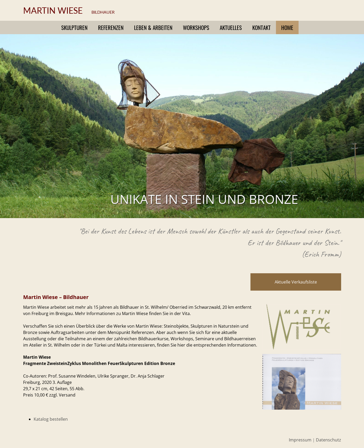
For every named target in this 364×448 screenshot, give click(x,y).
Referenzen (111, 27)
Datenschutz (328, 440)
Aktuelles (231, 27)
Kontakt (261, 27)
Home (287, 27)
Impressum (300, 440)
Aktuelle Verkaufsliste (296, 282)
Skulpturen (74, 27)
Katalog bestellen (51, 419)
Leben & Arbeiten (153, 27)
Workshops (196, 27)
